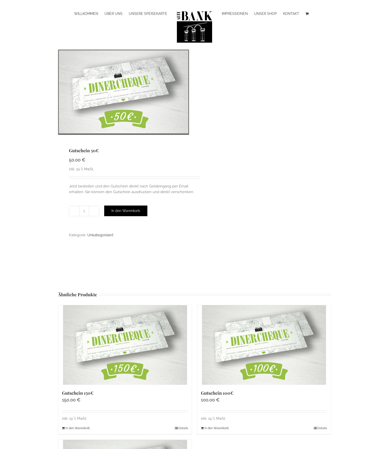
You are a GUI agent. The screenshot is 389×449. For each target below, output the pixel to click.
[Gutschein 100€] (264, 345)
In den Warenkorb (125, 211)
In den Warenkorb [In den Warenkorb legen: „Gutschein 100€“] (216, 428)
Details (183, 428)
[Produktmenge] (84, 211)
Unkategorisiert (100, 235)
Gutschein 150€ (78, 393)
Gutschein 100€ (217, 393)
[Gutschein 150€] (125, 345)
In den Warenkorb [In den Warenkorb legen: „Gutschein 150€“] (77, 428)
